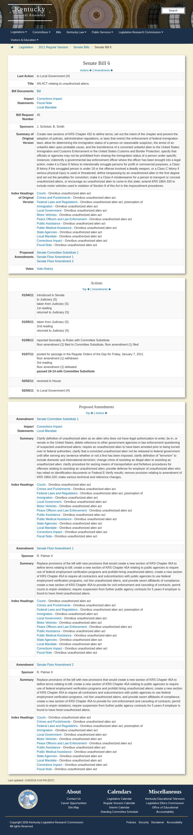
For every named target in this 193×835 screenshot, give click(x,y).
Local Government (49, 210)
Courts (41, 193)
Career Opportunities (74, 803)
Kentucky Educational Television (165, 798)
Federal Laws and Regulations (57, 202)
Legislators (19, 32)
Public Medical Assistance (54, 227)
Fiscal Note (44, 103)
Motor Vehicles (47, 214)
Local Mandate (47, 107)
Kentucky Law (76, 32)
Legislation (26, 47)
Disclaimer (157, 822)
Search (173, 10)
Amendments (103, 70)
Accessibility (174, 822)
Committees (42, 32)
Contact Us (74, 798)
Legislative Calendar (119, 798)
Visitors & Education (24, 40)
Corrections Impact (49, 98)
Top (86, 289)
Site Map (73, 807)
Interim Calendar (119, 807)
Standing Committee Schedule (119, 812)
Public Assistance (48, 223)
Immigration (45, 206)
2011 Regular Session (53, 47)
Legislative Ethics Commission (165, 803)
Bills (58, 32)
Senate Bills (81, 47)
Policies (131, 822)
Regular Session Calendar (119, 803)
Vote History (45, 268)
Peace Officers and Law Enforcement (62, 219)
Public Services (102, 32)
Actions (86, 70)
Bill (39, 91)
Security (144, 822)
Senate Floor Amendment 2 (55, 261)
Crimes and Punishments (53, 197)
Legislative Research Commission (141, 32)
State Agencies (47, 232)
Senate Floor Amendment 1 (55, 256)
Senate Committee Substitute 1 (57, 252)
